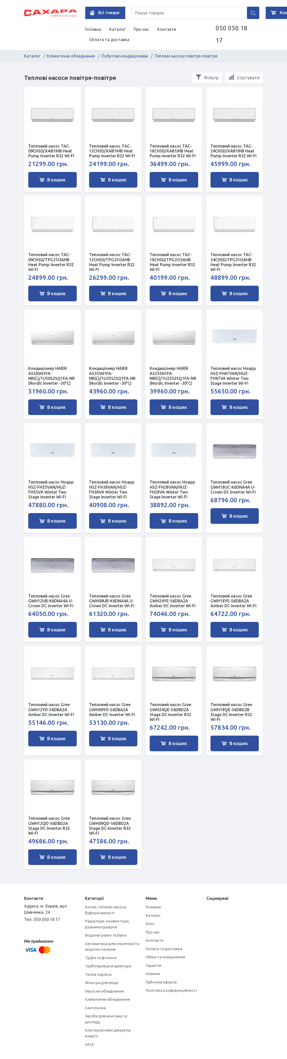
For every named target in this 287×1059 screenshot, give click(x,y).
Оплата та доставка (109, 39)
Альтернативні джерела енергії (107, 1033)
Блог (150, 923)
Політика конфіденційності (171, 990)
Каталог (117, 29)
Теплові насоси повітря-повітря (186, 56)
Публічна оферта (161, 982)
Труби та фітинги (100, 958)
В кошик (52, 180)
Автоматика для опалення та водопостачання (112, 946)
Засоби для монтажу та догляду (106, 1019)
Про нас (141, 29)
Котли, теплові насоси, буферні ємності (106, 910)
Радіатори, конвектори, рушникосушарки (107, 924)
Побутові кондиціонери (125, 56)
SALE (89, 1044)
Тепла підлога (98, 974)
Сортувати (244, 77)
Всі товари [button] (103, 12)
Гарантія (153, 965)
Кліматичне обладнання (71, 56)
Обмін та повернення (165, 957)
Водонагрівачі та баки (105, 935)
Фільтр (207, 77)
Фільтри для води (101, 982)
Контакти (166, 29)
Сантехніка (95, 1008)
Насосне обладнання (104, 991)
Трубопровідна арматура (108, 966)
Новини (153, 973)
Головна (93, 29)
